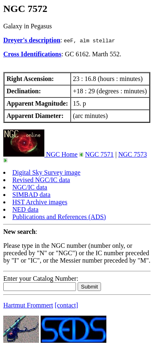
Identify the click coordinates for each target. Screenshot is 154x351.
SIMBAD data (31, 194)
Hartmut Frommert (28, 305)
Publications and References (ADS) (59, 216)
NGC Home (40, 154)
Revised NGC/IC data (41, 179)
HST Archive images (39, 202)
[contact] (66, 305)
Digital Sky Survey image (46, 172)
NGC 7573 (132, 154)
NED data (25, 209)
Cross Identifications (32, 54)
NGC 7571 (99, 154)
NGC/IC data (29, 187)
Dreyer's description (31, 40)
